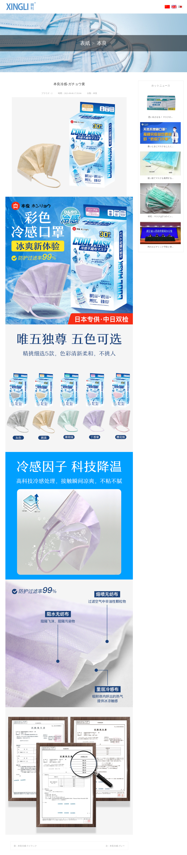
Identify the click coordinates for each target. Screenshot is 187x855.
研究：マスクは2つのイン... (160, 216)
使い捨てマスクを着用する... (161, 178)
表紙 (85, 43)
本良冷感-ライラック (27, 846)
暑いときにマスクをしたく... (161, 146)
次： (108, 846)
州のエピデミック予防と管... (161, 247)
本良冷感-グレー (117, 846)
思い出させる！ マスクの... (160, 117)
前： (16, 846)
